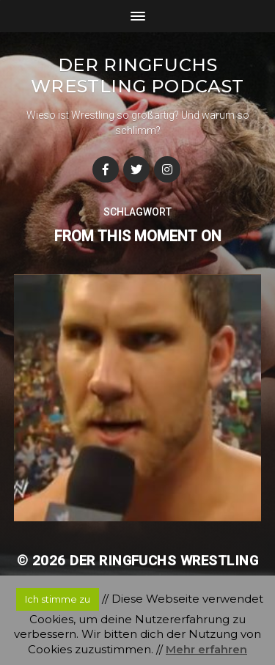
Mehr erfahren (206, 649)
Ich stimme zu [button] (57, 599)
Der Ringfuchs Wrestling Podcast (137, 75)
